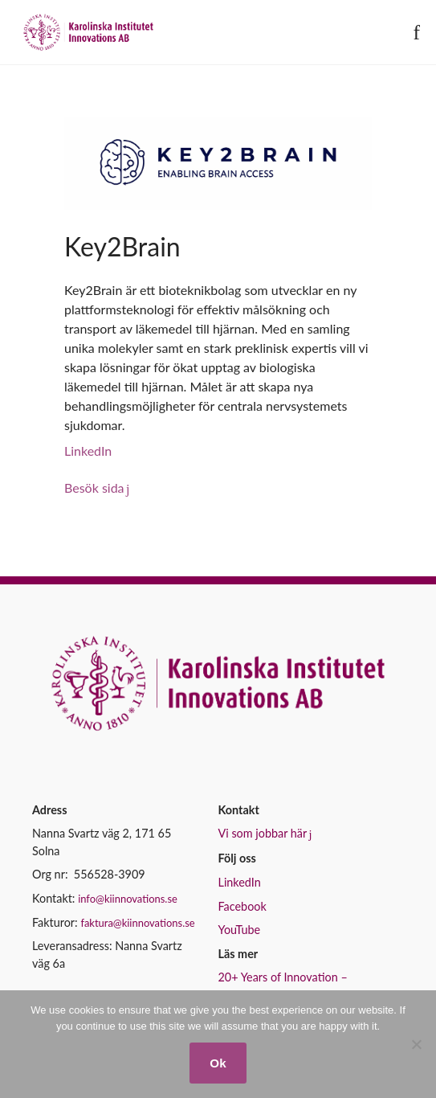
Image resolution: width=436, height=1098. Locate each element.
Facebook (242, 906)
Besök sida (94, 487)
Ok (218, 1063)
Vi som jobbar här (263, 833)
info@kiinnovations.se (127, 898)
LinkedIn (88, 450)
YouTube (239, 929)
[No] (416, 1044)
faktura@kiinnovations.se (137, 922)
